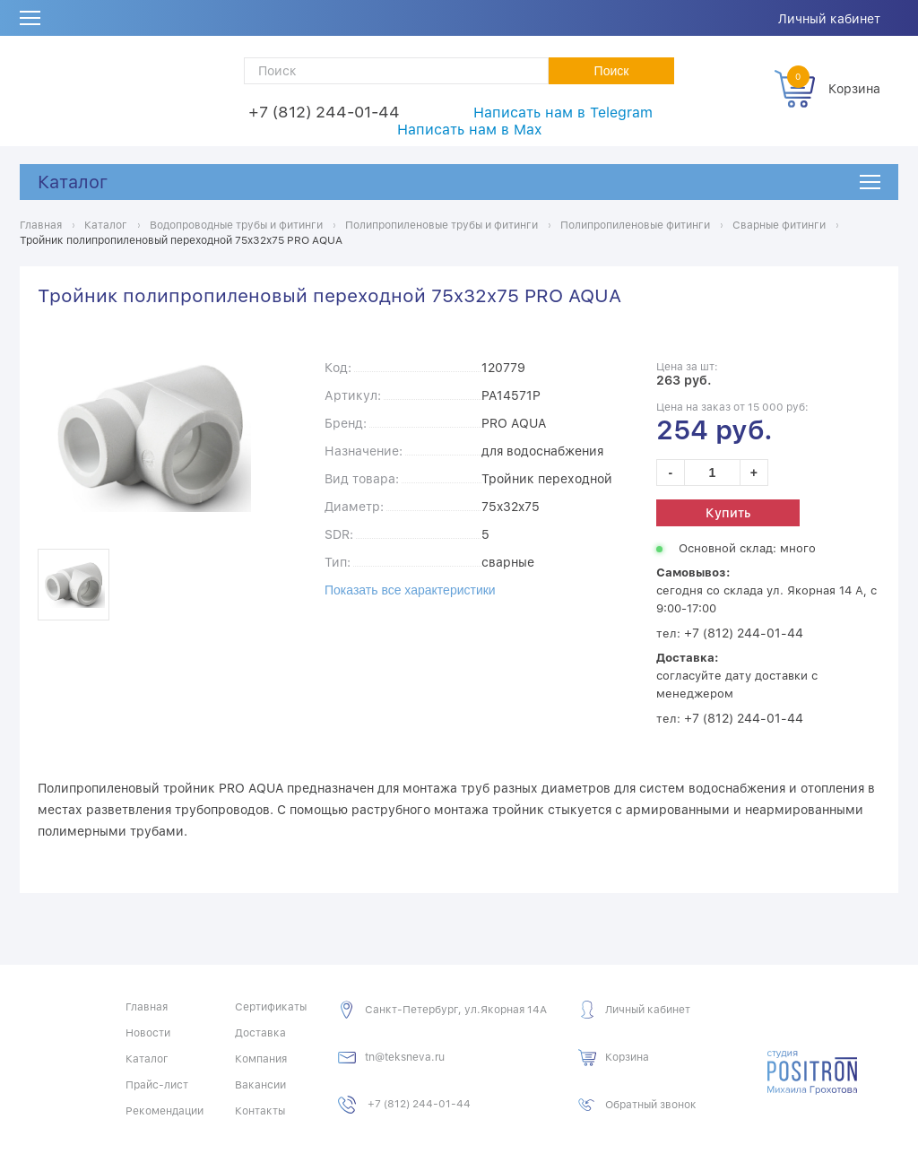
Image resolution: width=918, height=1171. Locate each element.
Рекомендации (165, 1111)
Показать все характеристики (410, 590)
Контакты (260, 1111)
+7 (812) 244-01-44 (324, 111)
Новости (148, 1033)
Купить (728, 513)
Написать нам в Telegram (563, 112)
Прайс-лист (157, 1085)
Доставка (260, 1033)
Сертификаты (271, 1007)
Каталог (73, 182)
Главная (147, 1007)
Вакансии (260, 1085)
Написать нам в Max (469, 129)
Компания (261, 1059)
